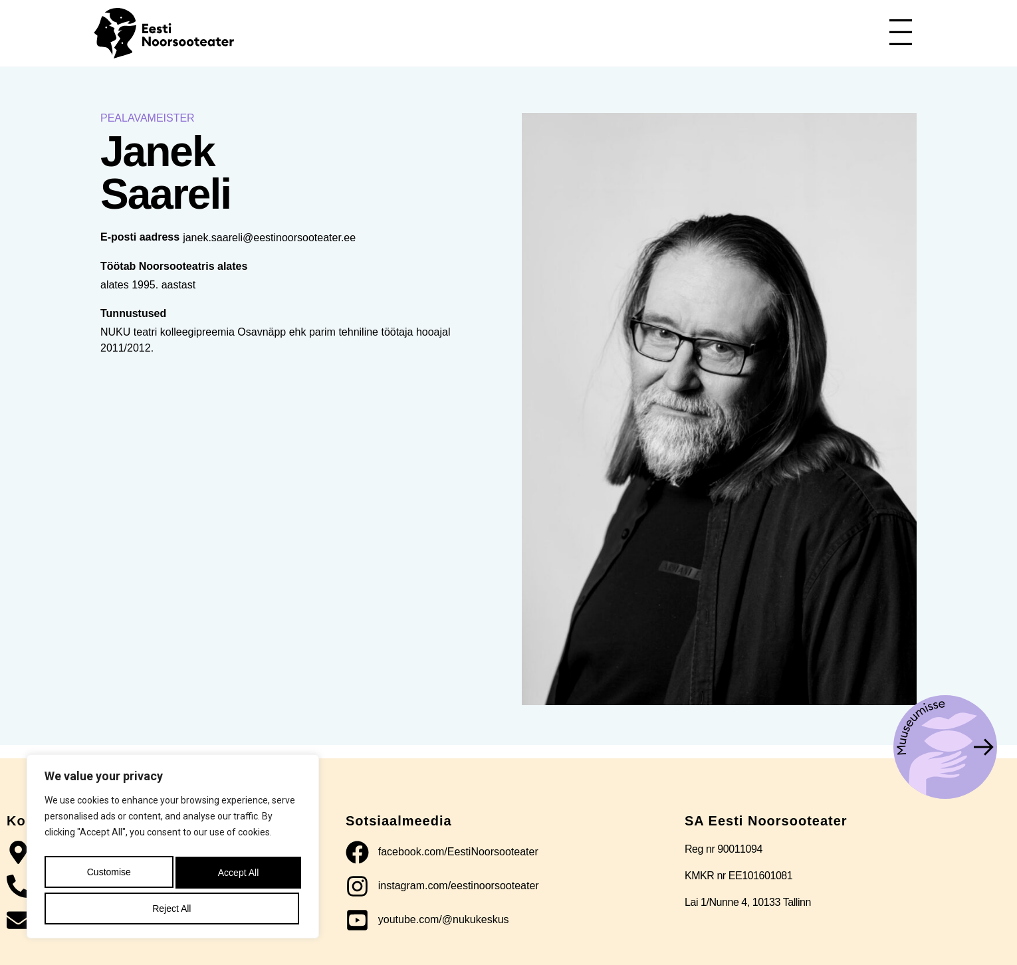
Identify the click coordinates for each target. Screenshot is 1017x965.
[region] (173, 851)
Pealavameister (147, 118)
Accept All (172, 908)
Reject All (235, 876)
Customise (107, 876)
